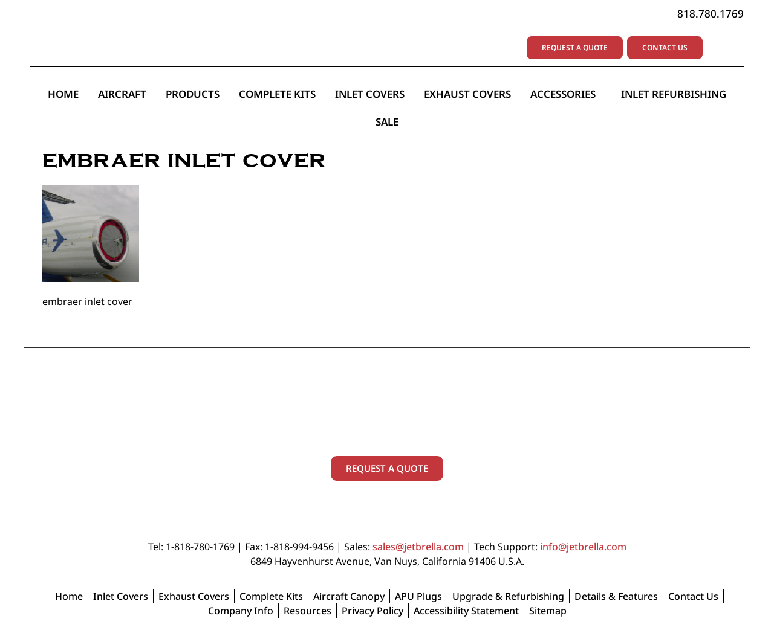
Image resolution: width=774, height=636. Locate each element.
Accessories (566, 94)
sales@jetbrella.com (418, 546)
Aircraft (122, 94)
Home (63, 94)
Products (193, 94)
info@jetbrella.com (583, 546)
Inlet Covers (370, 94)
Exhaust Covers (467, 94)
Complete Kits (277, 94)
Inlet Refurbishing (673, 94)
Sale (387, 122)
